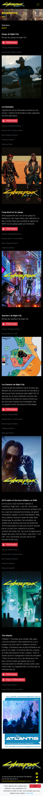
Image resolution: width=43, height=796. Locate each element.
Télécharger (10, 43)
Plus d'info (29, 793)
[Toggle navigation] (38, 4)
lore (12, 25)
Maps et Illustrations (13, 680)
